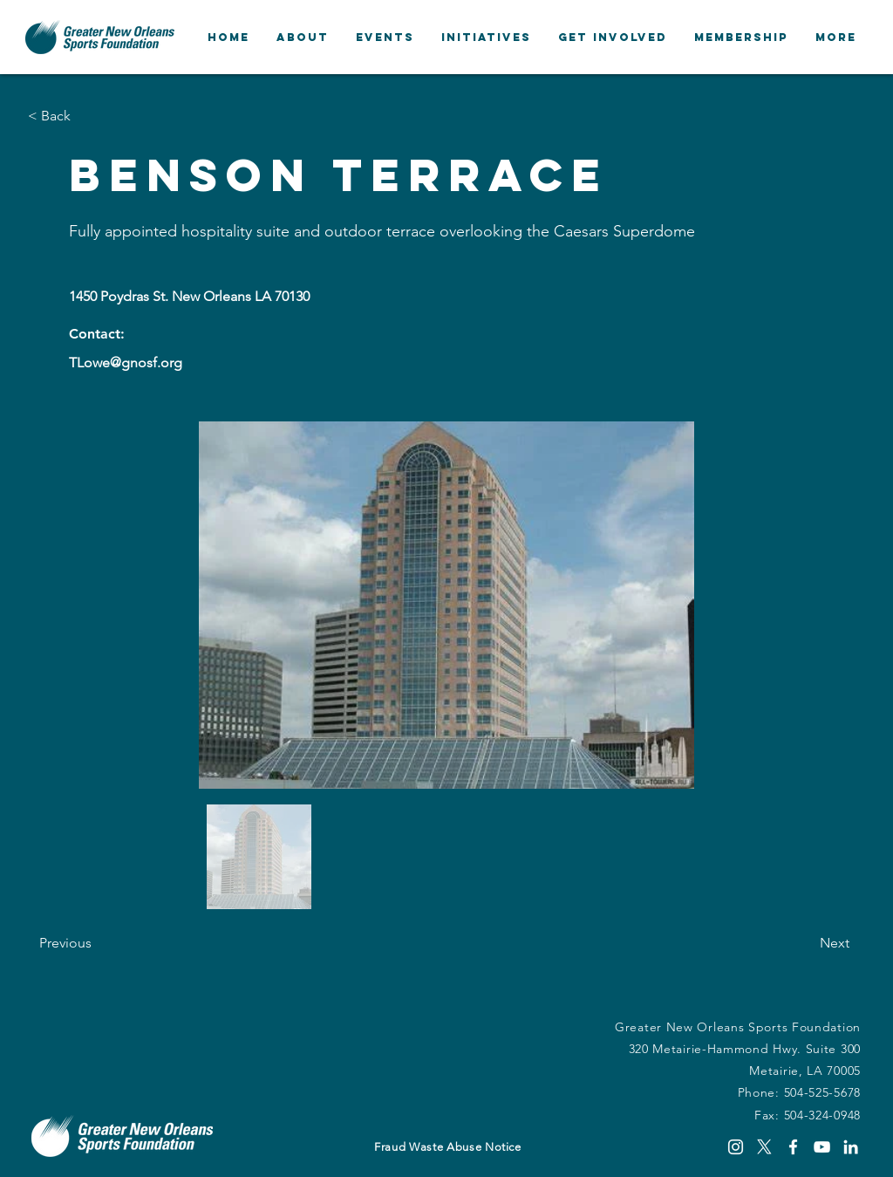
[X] (764, 1147)
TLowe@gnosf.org (125, 362)
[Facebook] (793, 1147)
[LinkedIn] (851, 1147)
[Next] (805, 943)
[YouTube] (822, 1147)
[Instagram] (736, 1147)
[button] (302, 37)
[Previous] (96, 943)
